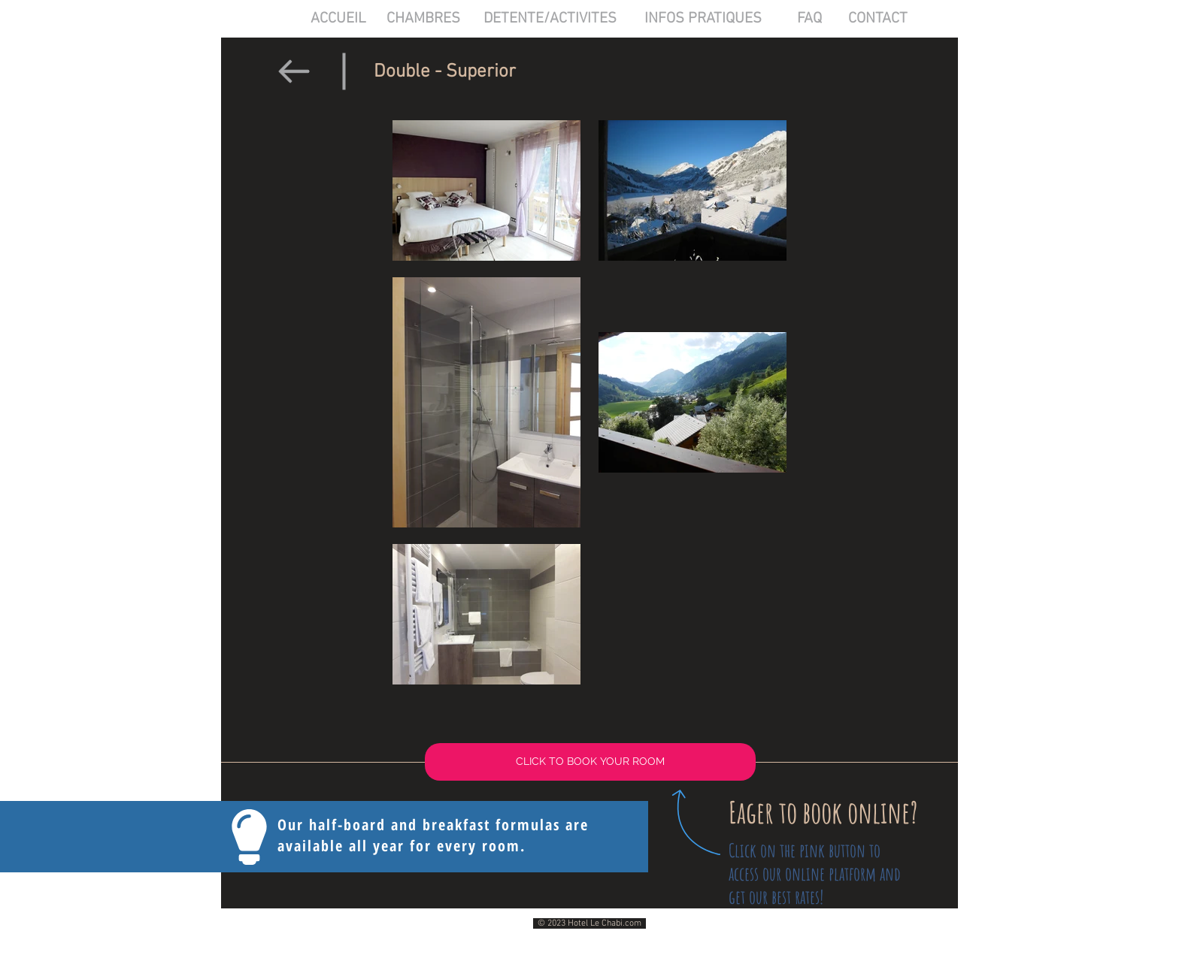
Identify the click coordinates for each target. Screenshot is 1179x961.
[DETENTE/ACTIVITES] (550, 19)
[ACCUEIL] (338, 19)
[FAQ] (809, 19)
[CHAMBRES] (423, 19)
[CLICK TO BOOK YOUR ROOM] (590, 762)
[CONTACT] (877, 19)
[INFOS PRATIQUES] (703, 19)
